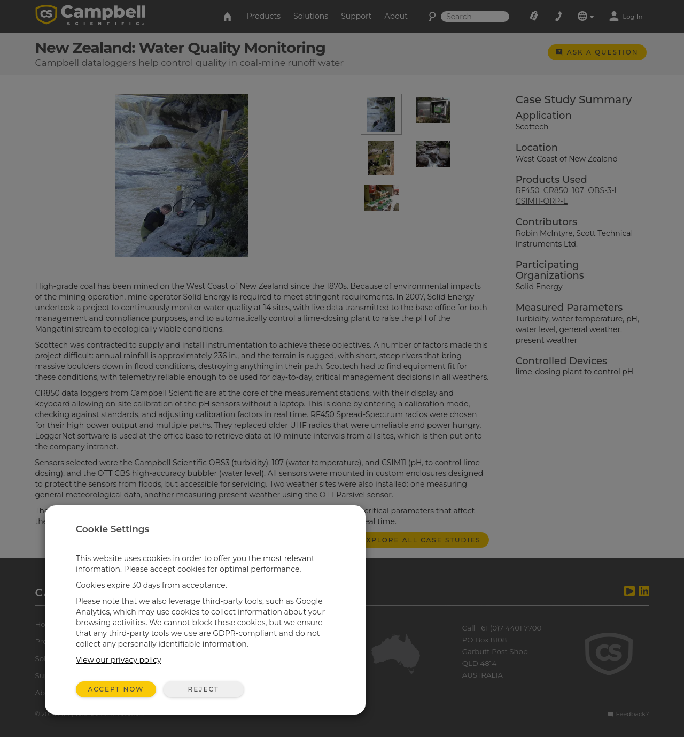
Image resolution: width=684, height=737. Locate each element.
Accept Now (116, 689)
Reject (203, 689)
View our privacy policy (118, 660)
